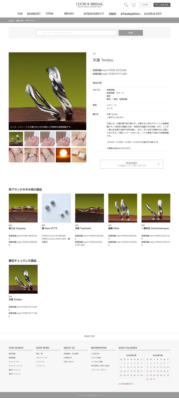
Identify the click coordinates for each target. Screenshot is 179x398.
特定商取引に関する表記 (100, 365)
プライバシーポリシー (99, 370)
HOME (11, 20)
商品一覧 (19, 20)
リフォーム (40, 365)
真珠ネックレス (14, 374)
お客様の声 (68, 357)
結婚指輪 (12, 357)
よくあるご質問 (97, 361)
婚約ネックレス (14, 370)
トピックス (40, 361)
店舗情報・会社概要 (71, 353)
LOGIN (145, 4)
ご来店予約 (163, 4)
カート (134, 5)
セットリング (14, 361)
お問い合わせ (69, 361)
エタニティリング (15, 365)
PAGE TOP (89, 336)
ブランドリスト (42, 357)
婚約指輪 (12, 353)
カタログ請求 (96, 357)
